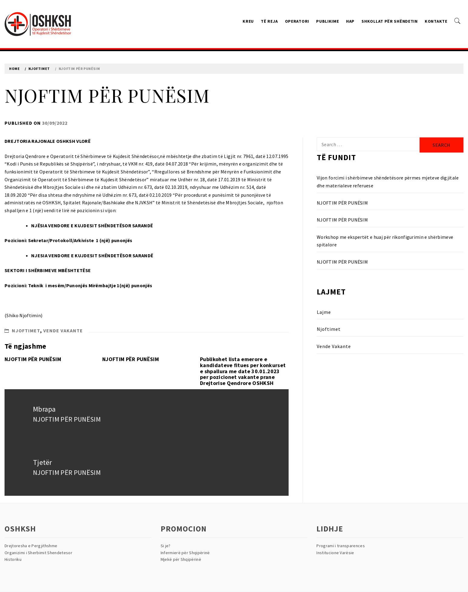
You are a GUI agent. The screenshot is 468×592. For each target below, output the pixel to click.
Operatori (297, 21)
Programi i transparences (340, 545)
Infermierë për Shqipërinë (185, 552)
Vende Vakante (63, 330)
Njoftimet (26, 330)
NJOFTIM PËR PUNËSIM (33, 359)
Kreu (248, 21)
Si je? (166, 545)
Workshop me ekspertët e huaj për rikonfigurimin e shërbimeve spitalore (385, 241)
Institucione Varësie (335, 552)
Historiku (13, 559)
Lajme (324, 312)
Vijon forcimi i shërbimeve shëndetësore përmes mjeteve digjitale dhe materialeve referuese (388, 182)
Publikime (327, 21)
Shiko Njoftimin (23, 315)
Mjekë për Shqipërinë (181, 559)
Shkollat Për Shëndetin (389, 21)
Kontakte (436, 21)
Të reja (269, 21)
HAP (350, 21)
